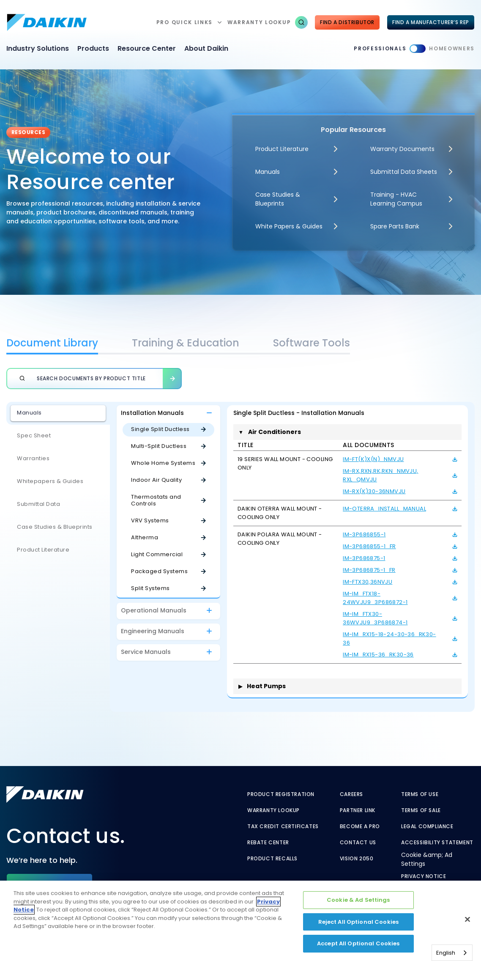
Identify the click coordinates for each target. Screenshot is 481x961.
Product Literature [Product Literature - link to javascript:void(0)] (282, 149)
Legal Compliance (427, 826)
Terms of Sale (421, 810)
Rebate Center (268, 843)
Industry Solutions (37, 48)
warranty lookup (259, 22)
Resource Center (147, 48)
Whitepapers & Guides (50, 481)
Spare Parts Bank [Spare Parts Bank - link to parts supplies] (394, 226)
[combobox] (452, 953)
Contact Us (358, 843)
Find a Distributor (347, 22)
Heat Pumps (262, 686)
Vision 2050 (357, 859)
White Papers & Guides (288, 226)
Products (93, 48)
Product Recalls (272, 859)
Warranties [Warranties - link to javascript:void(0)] (33, 458)
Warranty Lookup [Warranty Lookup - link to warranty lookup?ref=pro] (273, 810)
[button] (301, 22)
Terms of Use (419, 794)
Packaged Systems (159, 571)
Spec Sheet (34, 435)
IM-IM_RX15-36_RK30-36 (378, 655)
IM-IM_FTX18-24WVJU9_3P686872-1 (375, 598)
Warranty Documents (402, 149)
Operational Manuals (153, 610)
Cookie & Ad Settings (358, 900)
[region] (240, 921)
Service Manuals (146, 652)
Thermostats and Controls (156, 500)
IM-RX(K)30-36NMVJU (374, 491)
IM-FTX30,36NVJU (367, 582)
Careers (351, 794)
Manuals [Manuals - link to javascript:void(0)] (267, 171)
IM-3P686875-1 (364, 558)
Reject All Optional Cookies (358, 922)
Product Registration (280, 794)
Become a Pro (360, 826)
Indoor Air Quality (156, 480)
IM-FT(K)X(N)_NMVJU (373, 459)
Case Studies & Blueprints (277, 199)
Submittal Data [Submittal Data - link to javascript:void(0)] (38, 504)
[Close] (467, 919)
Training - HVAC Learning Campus (396, 199)
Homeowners (452, 48)
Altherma (144, 537)
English (445, 953)
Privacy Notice (423, 876)
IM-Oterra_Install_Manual (384, 509)
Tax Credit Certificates (283, 826)
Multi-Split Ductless (158, 446)
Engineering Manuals (152, 631)
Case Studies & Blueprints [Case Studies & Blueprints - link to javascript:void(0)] (55, 527)
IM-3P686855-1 (364, 534)
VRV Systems (150, 520)
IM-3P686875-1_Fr (369, 570)
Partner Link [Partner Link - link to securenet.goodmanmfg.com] (357, 810)
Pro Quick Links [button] (184, 22)
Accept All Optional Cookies (358, 943)
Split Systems (150, 588)
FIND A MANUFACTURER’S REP (430, 22)
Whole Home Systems (163, 463)
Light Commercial (157, 554)
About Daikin (206, 48)
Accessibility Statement (437, 843)
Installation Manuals (152, 413)
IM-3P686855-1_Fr (369, 546)
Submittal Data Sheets (403, 171)
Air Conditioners (269, 432)
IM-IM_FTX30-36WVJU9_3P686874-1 (375, 618)
